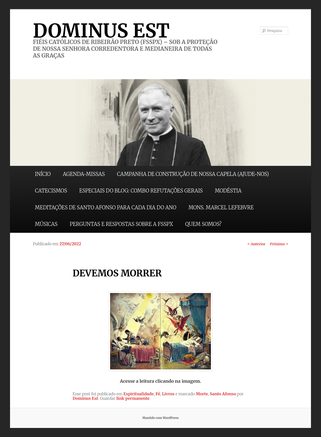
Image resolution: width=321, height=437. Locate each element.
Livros (168, 393)
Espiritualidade (138, 393)
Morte (202, 393)
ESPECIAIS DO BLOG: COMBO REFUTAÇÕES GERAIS (141, 190)
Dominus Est (85, 398)
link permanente (132, 398)
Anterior (256, 244)
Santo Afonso (223, 393)
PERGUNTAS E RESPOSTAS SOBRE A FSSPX (121, 224)
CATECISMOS (51, 190)
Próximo (279, 244)
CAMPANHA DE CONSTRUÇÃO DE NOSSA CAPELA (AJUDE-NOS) (193, 174)
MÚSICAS (46, 224)
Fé (157, 393)
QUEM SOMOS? (203, 224)
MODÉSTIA (228, 190)
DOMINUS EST (101, 30)
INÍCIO (43, 174)
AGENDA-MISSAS (84, 174)
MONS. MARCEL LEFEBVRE (221, 207)
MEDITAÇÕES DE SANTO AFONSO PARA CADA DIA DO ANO (105, 207)
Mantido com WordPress (160, 418)
